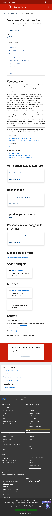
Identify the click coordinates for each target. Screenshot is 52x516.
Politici (5, 418)
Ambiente (31, 410)
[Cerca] (49, 7)
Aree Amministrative (8, 410)
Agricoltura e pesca (33, 408)
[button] (26, 513)
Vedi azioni (18, 30)
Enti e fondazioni (7, 416)
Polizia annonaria (14, 153)
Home (3, 13)
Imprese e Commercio (8, 436)
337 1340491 (23, 325)
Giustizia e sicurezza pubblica (10, 434)
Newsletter (6, 494)
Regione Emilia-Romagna (8, 2)
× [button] (50, 499)
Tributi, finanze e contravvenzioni (11, 444)
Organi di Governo (7, 408)
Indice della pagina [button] (14, 42)
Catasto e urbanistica (34, 421)
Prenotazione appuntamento (36, 457)
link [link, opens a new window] (40, 506)
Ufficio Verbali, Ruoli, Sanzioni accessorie (20, 157)
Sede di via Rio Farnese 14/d (20, 290)
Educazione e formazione (35, 426)
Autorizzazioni (32, 418)
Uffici (18, 13)
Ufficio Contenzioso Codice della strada (20, 155)
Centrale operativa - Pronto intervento (20, 138)
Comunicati (31, 436)
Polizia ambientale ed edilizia (17, 147)
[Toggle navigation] (3, 7)
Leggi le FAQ (32, 463)
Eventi (30, 449)
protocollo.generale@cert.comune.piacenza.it (12, 474)
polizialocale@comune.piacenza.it (19, 328)
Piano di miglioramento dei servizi (11, 492)
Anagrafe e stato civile (34, 413)
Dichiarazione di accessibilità (10, 489)
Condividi (11, 30)
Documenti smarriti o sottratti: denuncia (19, 257)
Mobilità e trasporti (8, 439)
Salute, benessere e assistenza (11, 442)
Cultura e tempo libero (34, 424)
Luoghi (30, 446)
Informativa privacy (8, 484)
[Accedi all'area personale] (46, 2)
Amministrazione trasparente (10, 481)
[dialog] (26, 507)
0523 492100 (21, 320)
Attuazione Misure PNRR (35, 468)
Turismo (5, 447)
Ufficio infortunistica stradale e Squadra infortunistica (24, 140)
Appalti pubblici (32, 416)
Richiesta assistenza (34, 465)
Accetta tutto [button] (20, 510)
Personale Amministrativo (9, 421)
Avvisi (30, 439)
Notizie (30, 434)
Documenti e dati (7, 424)
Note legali (6, 486)
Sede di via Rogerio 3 (18, 270)
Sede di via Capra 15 (18, 302)
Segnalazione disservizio (35, 460)
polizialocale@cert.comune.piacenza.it (19, 331)
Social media (6, 497)
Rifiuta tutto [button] (31, 509)
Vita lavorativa (7, 450)
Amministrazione (11, 13)
